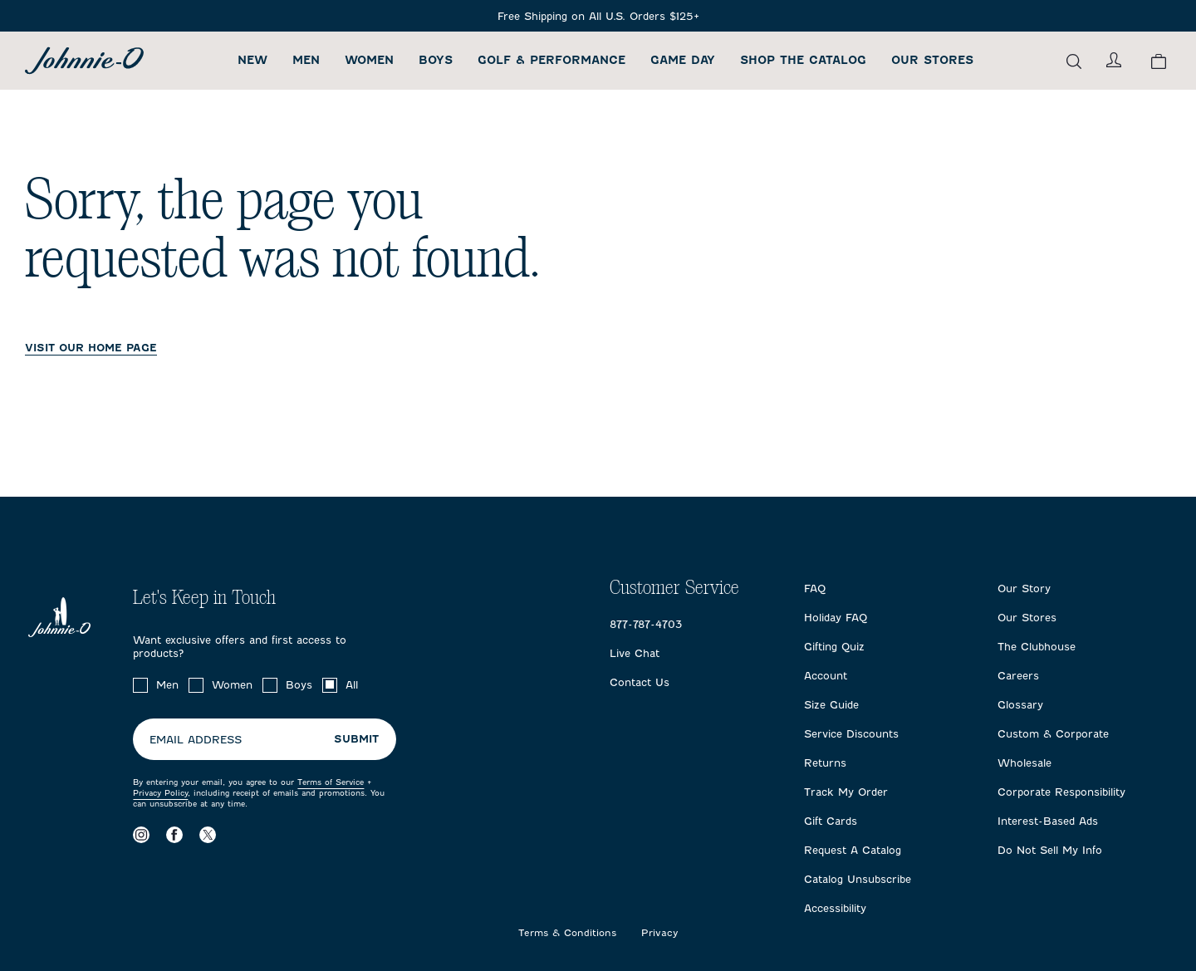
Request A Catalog (852, 850)
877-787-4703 (646, 624)
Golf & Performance (551, 60)
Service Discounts (851, 734)
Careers (1018, 675)
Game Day (682, 60)
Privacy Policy (160, 792)
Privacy (660, 933)
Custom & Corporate (1053, 734)
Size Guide (831, 705)
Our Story (1024, 588)
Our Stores (932, 60)
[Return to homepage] (84, 61)
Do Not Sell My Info (1049, 850)
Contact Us (639, 682)
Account (825, 675)
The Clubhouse (1036, 646)
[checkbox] (140, 685)
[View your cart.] (1158, 61)
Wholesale (1024, 763)
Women (369, 60)
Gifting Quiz (834, 646)
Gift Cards (830, 821)
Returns (825, 763)
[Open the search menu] (1073, 61)
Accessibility (835, 908)
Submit (356, 739)
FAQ (815, 588)
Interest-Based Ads (1047, 821)
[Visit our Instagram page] (141, 834)
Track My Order (846, 792)
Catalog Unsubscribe (857, 879)
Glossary (1020, 705)
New (252, 60)
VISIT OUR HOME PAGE (91, 347)
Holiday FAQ (835, 617)
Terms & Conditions (567, 933)
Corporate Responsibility (1061, 792)
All (352, 685)
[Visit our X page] (207, 834)
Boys (436, 60)
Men (306, 60)
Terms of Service (330, 782)
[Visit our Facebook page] (174, 834)
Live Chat (634, 653)
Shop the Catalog (803, 60)
